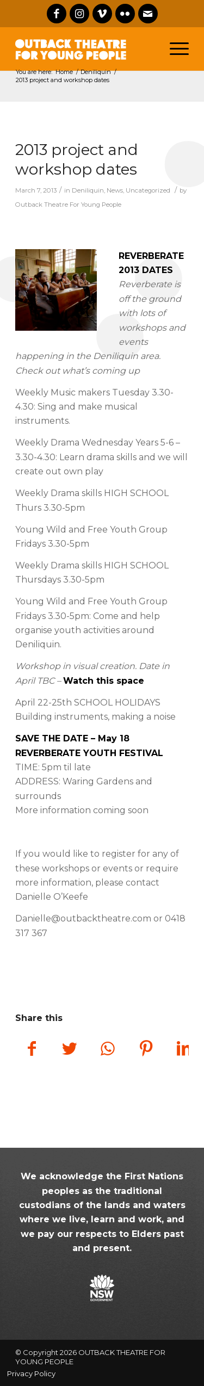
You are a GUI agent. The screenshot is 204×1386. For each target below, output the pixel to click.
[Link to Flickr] (125, 13)
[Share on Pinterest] (145, 1050)
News (115, 190)
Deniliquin (88, 190)
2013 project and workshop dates (76, 159)
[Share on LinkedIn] (184, 1050)
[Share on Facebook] (31, 1050)
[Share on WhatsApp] (107, 1050)
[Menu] (179, 49)
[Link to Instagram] (79, 13)
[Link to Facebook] (56, 13)
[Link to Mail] (148, 13)
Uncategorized (148, 190)
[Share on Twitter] (69, 1050)
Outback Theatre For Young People (68, 204)
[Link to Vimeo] (102, 13)
